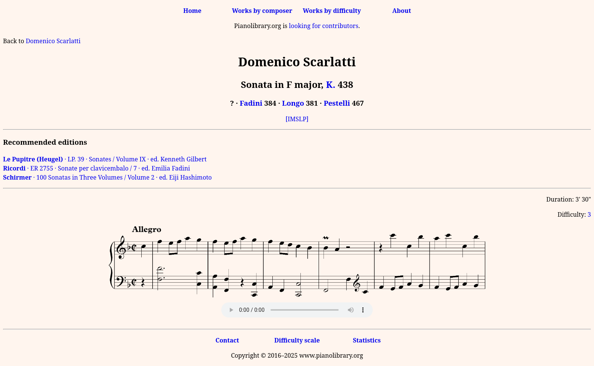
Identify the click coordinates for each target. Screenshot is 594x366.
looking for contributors (323, 26)
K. (331, 84)
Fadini (251, 103)
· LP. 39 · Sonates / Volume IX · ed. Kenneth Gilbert (104, 159)
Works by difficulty (332, 10)
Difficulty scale (297, 340)
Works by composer (262, 10)
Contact (227, 340)
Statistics (366, 340)
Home (192, 10)
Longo (293, 103)
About (401, 10)
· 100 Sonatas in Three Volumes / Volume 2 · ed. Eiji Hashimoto (107, 177)
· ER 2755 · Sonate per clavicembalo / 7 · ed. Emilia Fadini (96, 168)
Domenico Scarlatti (53, 41)
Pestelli (337, 103)
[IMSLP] (297, 119)
